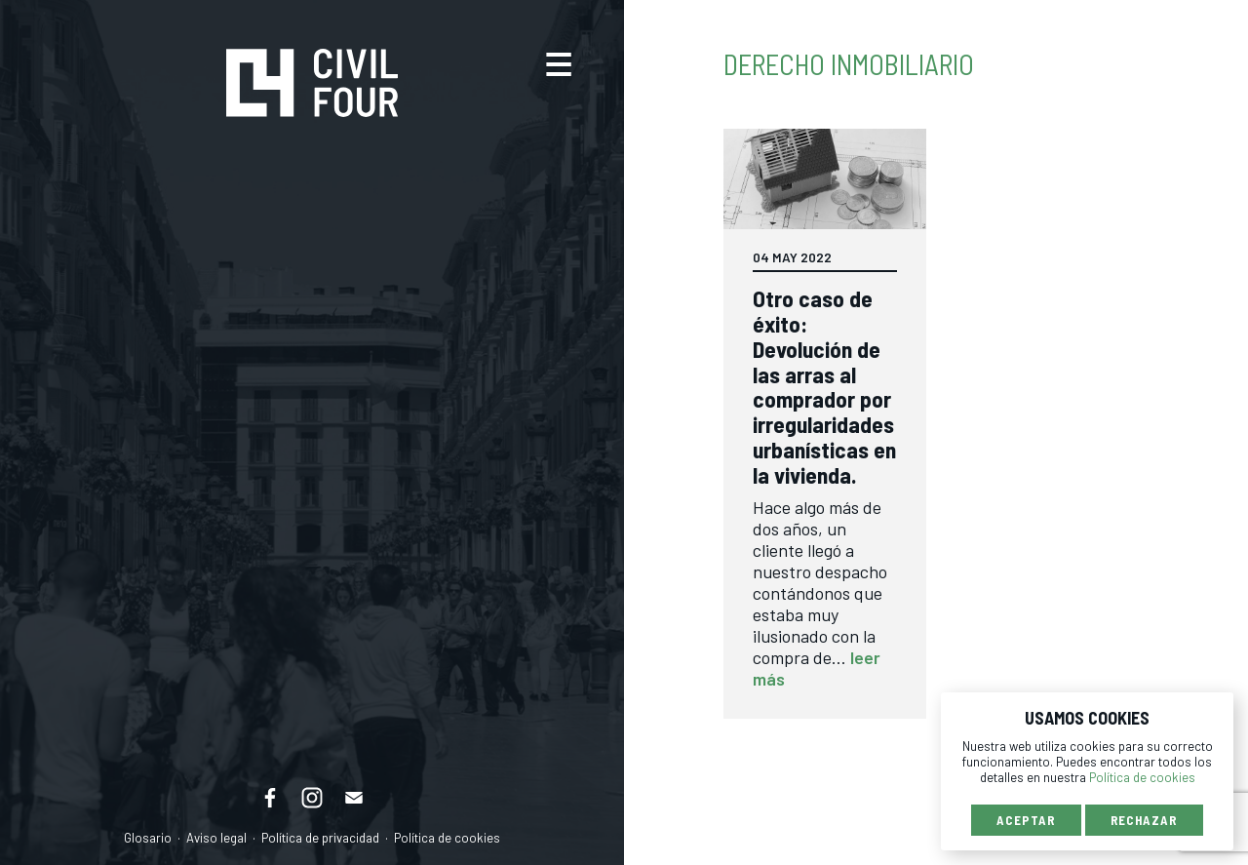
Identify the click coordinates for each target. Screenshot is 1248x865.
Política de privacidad (320, 837)
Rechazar (1144, 820)
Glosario (148, 837)
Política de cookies (447, 837)
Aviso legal (216, 837)
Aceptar (1025, 820)
